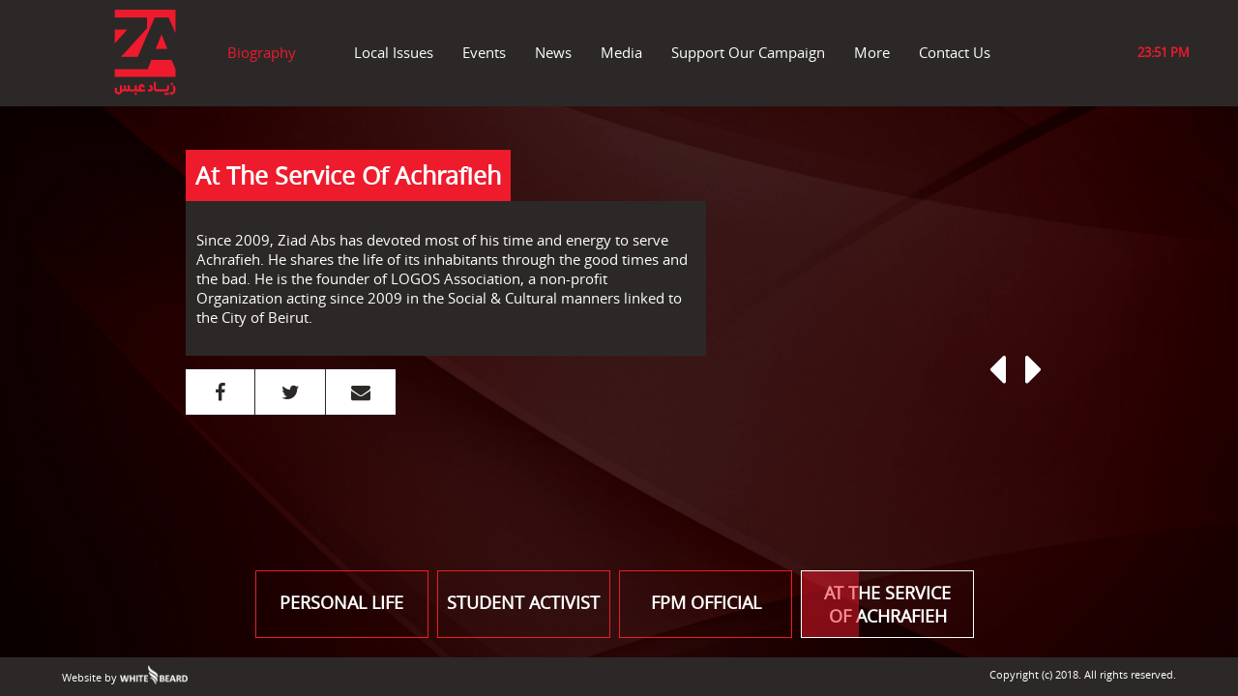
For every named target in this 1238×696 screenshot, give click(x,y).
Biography (261, 52)
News (553, 52)
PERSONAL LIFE (341, 602)
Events (484, 52)
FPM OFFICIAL (706, 602)
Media (621, 52)
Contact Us (954, 52)
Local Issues (393, 52)
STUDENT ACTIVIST (523, 602)
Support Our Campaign (748, 52)
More (872, 52)
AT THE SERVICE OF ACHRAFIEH (876, 604)
